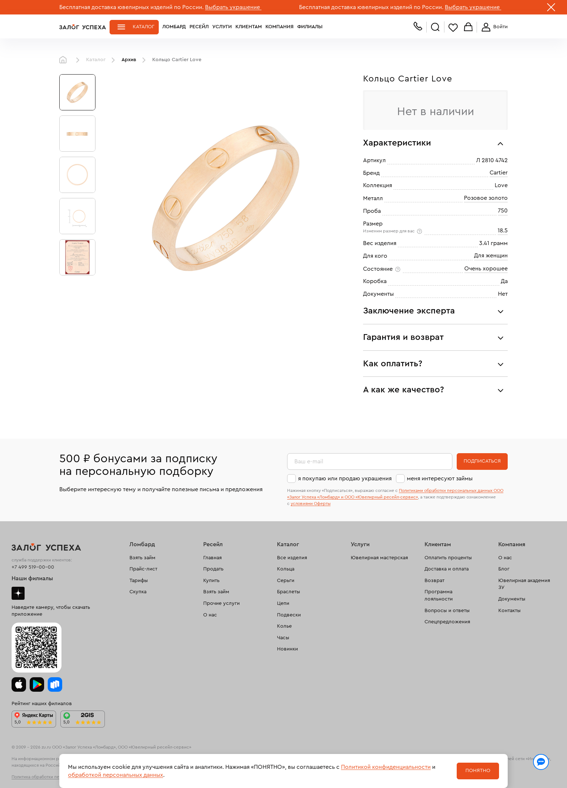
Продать (213, 569)
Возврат (434, 580)
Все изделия (292, 557)
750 (503, 211)
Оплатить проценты (448, 557)
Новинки (287, 649)
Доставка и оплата (447, 569)
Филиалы (310, 26)
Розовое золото (486, 198)
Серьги (285, 580)
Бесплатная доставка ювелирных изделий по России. (131, 7)
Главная (64, 60)
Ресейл (199, 26)
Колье (284, 626)
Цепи (283, 603)
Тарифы (138, 580)
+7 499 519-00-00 (33, 567)
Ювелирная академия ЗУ (524, 584)
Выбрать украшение (233, 7)
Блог (504, 569)
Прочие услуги (221, 603)
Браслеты (288, 591)
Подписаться (482, 461)
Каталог (143, 26)
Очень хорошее (486, 268)
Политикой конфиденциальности (386, 767)
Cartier (499, 173)
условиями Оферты (311, 503)
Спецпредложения (447, 621)
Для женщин (491, 255)
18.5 (503, 230)
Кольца (285, 569)
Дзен (18, 593)
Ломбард (174, 26)
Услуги (222, 26)
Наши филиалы (32, 578)
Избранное (453, 27)
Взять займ (142, 557)
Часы (283, 637)
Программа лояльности (439, 595)
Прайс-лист (143, 569)
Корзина (468, 27)
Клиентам (248, 26)
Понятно (477, 770)
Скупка (137, 591)
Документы (511, 599)
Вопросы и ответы (447, 610)
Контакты (509, 610)
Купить (211, 580)
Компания (279, 26)
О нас (210, 615)
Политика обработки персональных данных (56, 777)
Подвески (289, 615)
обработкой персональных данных (115, 775)
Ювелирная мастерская (379, 557)
